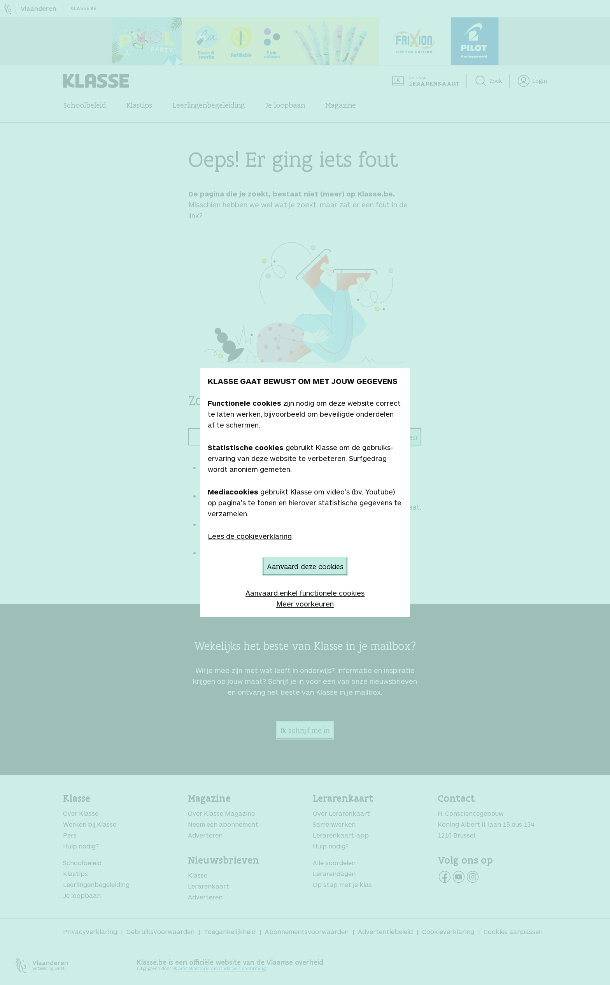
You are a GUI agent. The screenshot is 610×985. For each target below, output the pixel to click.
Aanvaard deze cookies (305, 566)
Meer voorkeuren (305, 603)
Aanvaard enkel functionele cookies (305, 593)
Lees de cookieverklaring (250, 536)
